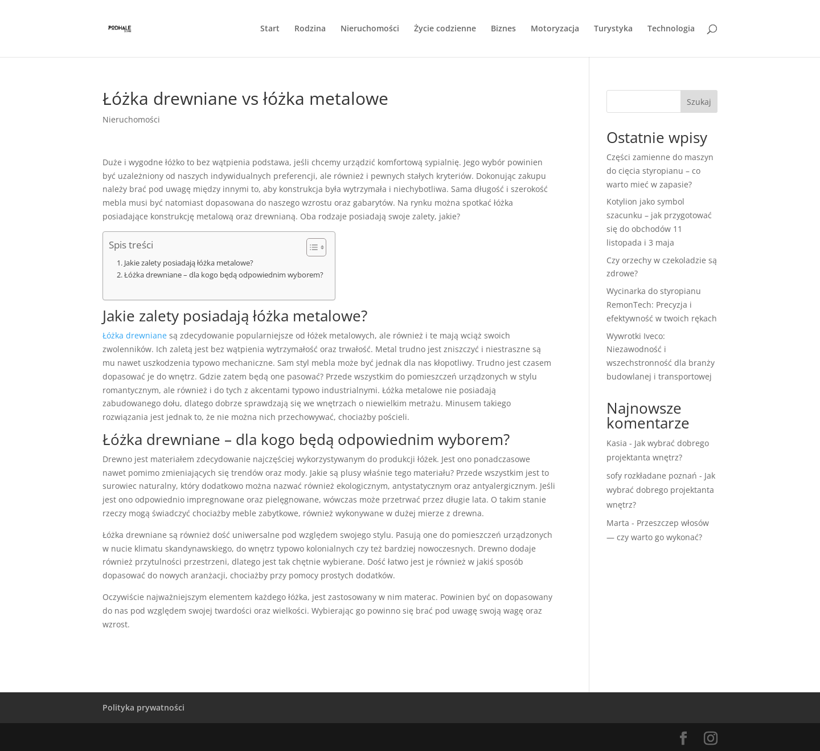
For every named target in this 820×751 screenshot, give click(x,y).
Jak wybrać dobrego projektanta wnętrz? (660, 489)
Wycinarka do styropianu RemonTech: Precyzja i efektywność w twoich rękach (661, 304)
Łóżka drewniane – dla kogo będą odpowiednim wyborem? (223, 275)
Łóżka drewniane (134, 335)
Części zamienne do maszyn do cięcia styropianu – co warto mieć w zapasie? (660, 171)
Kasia (616, 443)
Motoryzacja (555, 29)
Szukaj (699, 101)
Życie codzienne (445, 29)
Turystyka (613, 29)
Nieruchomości (370, 29)
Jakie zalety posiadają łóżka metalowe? (188, 263)
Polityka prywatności (143, 707)
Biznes (503, 29)
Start (270, 29)
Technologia (671, 29)
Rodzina (310, 29)
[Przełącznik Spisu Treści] (310, 247)
